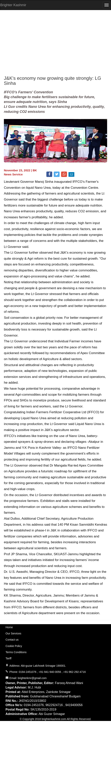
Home (9, 627)
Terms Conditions (16, 652)
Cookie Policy (14, 646)
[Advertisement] (55, 43)
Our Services (13, 633)
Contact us (12, 639)
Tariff (8, 658)
